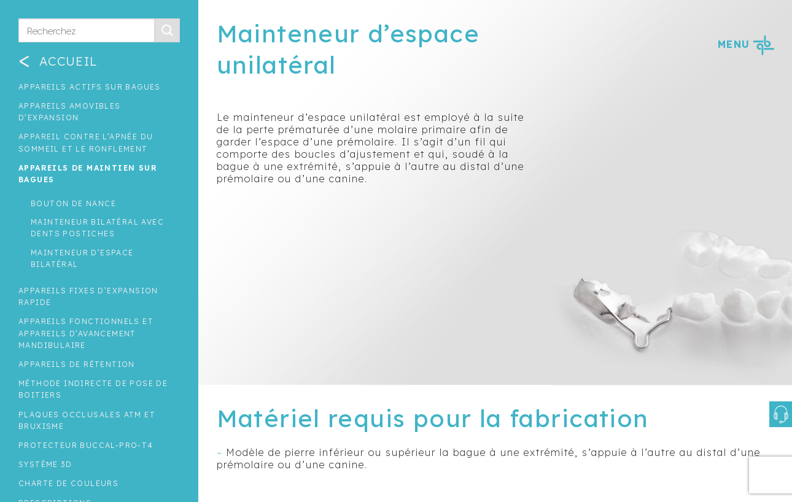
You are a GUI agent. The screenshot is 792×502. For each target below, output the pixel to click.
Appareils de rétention (76, 364)
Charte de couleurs (68, 483)
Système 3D (45, 464)
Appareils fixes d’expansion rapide (88, 296)
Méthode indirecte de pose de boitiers (93, 389)
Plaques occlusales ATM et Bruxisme (86, 420)
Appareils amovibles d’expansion (69, 111)
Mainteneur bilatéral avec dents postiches (97, 227)
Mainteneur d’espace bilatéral (82, 258)
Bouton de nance (73, 203)
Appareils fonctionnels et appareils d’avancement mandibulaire (85, 333)
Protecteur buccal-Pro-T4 (85, 445)
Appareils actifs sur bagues (89, 86)
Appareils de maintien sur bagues (87, 173)
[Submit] (167, 30)
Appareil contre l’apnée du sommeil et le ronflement (85, 142)
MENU (746, 44)
